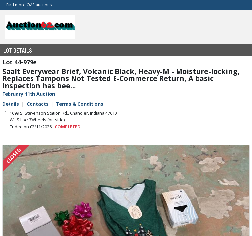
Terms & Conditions (79, 104)
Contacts (38, 104)
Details (10, 104)
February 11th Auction (28, 94)
